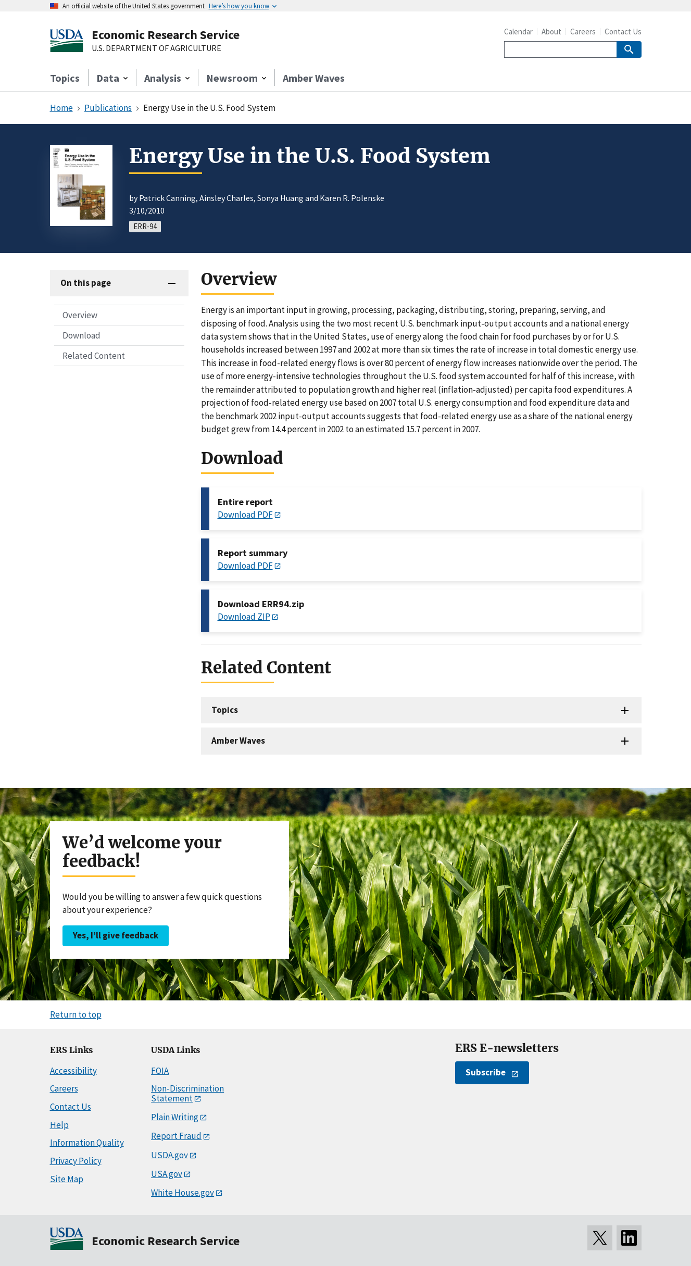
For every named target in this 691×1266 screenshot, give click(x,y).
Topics (65, 77)
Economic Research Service (166, 34)
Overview (79, 315)
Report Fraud (176, 1136)
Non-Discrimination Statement (187, 1093)
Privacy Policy (76, 1161)
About (551, 31)
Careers (583, 31)
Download (81, 335)
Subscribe (486, 1072)
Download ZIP (244, 616)
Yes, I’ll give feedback (115, 935)
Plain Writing (174, 1117)
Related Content (93, 355)
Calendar (518, 31)
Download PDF (245, 514)
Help (59, 1125)
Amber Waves (314, 77)
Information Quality (87, 1142)
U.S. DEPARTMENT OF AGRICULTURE (156, 48)
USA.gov (166, 1174)
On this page (85, 283)
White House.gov (182, 1192)
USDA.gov (169, 1155)
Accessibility (73, 1070)
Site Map (66, 1179)
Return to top (76, 1014)
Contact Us (623, 31)
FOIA (160, 1070)
